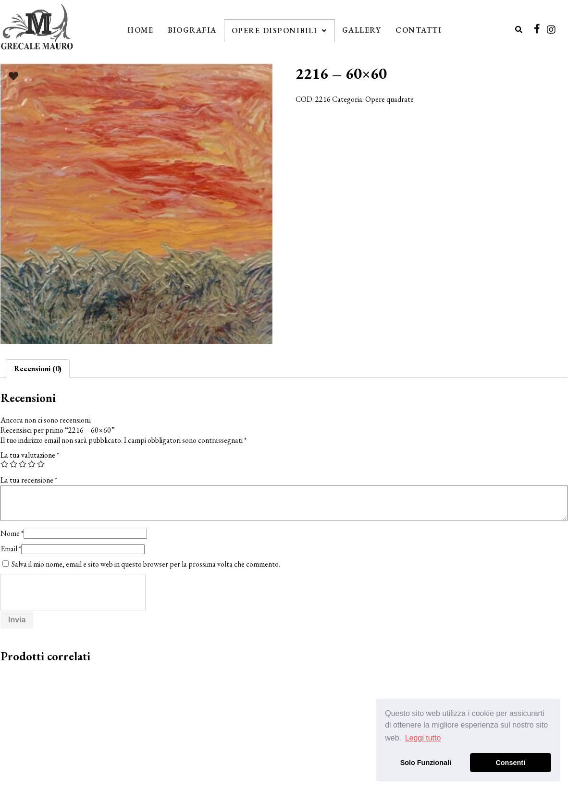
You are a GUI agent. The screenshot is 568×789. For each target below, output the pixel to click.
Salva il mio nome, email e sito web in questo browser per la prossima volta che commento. (146, 564)
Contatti (418, 30)
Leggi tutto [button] (423, 738)
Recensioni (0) (38, 369)
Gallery (362, 30)
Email (10, 549)
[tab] (38, 368)
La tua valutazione (29, 455)
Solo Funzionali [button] (425, 762)
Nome (12, 533)
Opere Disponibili (279, 30)
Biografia (192, 30)
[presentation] (73, 592)
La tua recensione (28, 480)
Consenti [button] (510, 762)
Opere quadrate (389, 99)
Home (140, 30)
